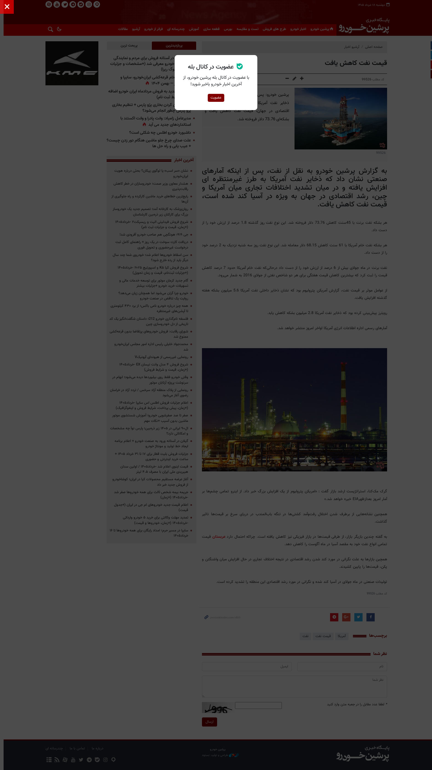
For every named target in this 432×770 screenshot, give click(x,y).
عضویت (216, 97)
